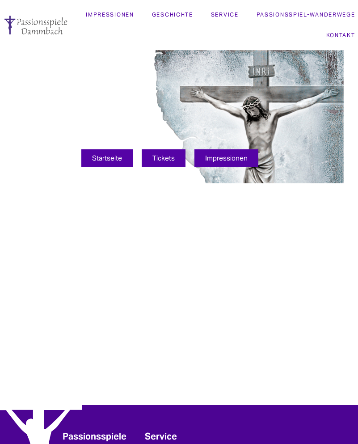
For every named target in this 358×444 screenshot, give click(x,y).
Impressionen (110, 14)
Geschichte (172, 14)
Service (225, 14)
